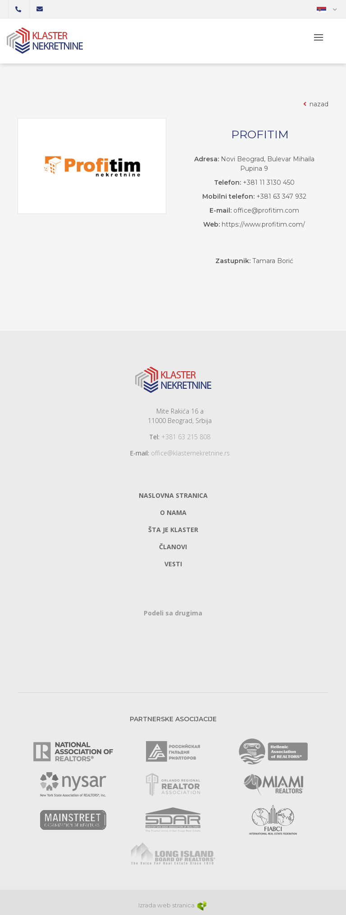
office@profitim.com (266, 210)
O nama (173, 512)
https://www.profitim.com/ (263, 224)
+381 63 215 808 (185, 436)
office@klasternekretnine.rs (190, 453)
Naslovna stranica (173, 495)
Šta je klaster (173, 529)
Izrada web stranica (173, 905)
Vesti (173, 564)
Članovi (173, 546)
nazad (315, 104)
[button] (327, 9)
